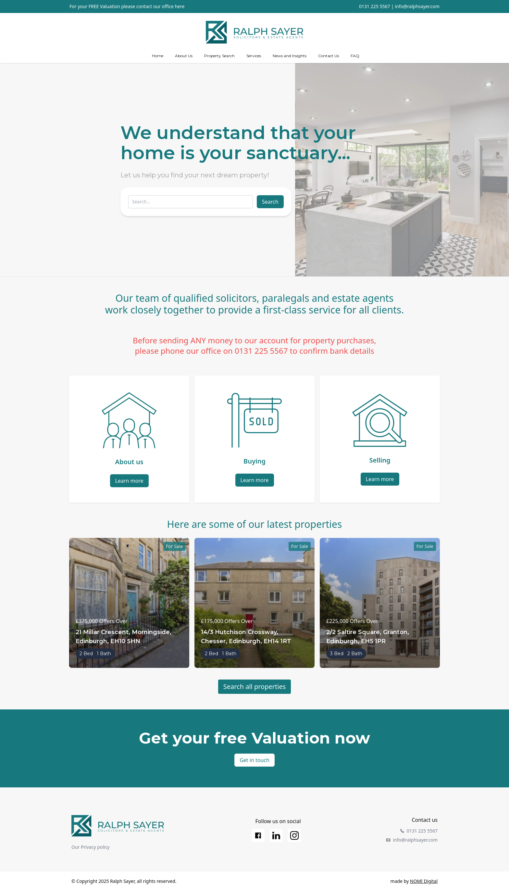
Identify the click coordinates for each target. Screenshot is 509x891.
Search (270, 201)
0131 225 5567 (374, 6)
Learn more (129, 480)
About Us (183, 55)
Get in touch (254, 760)
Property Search (219, 55)
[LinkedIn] (276, 835)
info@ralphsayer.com (417, 6)
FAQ (355, 55)
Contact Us (328, 55)
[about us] (183, 55)
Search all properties (254, 686)
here (179, 6)
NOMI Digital (424, 881)
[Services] (253, 55)
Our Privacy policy (90, 847)
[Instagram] (294, 835)
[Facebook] (258, 835)
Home (157, 55)
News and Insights (289, 55)
